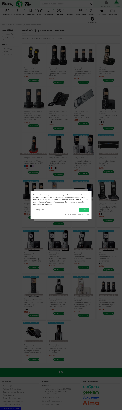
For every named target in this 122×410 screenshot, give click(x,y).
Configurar (39, 210)
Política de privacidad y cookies (77, 214)
